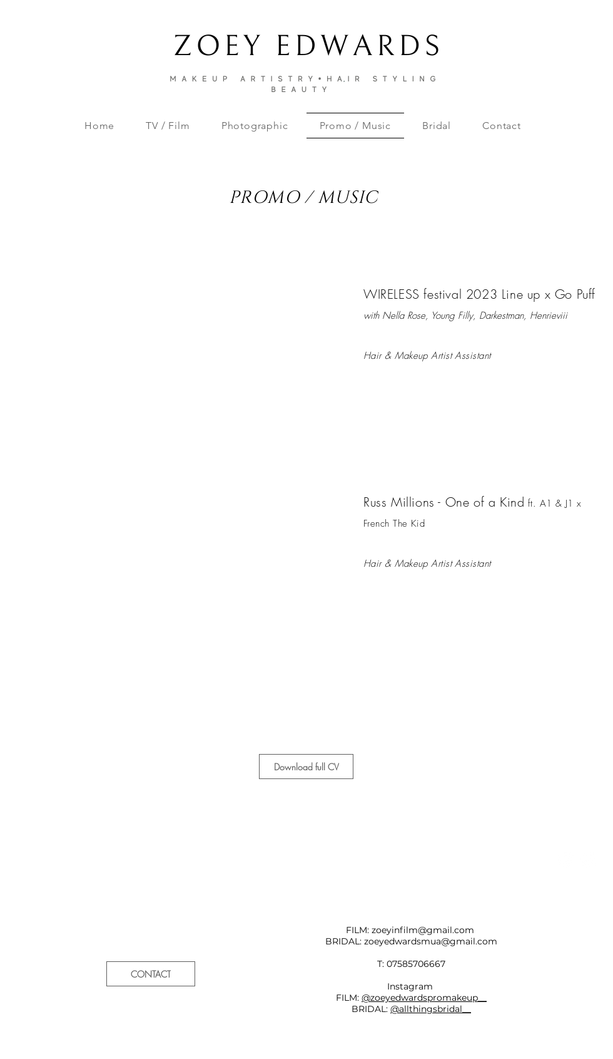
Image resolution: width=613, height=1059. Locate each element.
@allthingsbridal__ (430, 1009)
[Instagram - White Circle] (566, 860)
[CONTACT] (150, 973)
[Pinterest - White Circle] (588, 860)
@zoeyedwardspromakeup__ (424, 997)
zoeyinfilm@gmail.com (423, 930)
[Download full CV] (306, 766)
